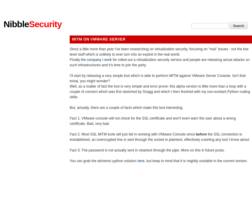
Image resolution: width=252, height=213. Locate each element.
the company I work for (99, 60)
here (140, 161)
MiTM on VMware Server (98, 39)
